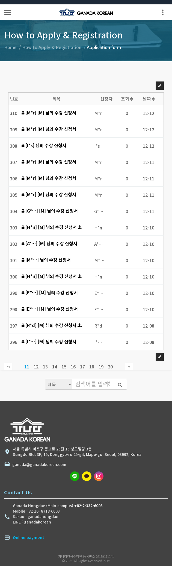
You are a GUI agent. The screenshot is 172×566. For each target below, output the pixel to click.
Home (10, 47)
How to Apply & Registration (51, 47)
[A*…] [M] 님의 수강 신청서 (49, 243)
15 (63, 366)
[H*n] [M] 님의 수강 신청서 (50, 227)
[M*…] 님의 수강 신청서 (46, 259)
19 (101, 366)
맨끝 (129, 366)
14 (54, 366)
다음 (119, 366)
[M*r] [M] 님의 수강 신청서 (49, 112)
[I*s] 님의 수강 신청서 (44, 145)
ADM (107, 560)
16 (73, 366)
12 (36, 366)
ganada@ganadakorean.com (38, 464)
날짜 (149, 98)
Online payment (28, 537)
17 (82, 366)
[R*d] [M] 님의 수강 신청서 (50, 325)
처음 (8, 366)
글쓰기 (160, 85)
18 (91, 366)
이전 (17, 366)
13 (45, 366)
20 (110, 366)
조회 (127, 98)
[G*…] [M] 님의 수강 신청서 (50, 210)
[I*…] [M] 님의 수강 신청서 (49, 341)
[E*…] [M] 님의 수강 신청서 (50, 292)
